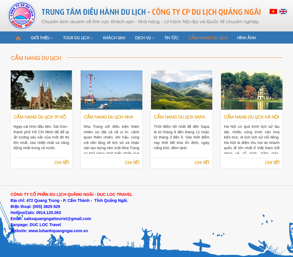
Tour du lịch (78, 37)
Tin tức (172, 37)
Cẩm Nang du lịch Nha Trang (108, 121)
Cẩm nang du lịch (208, 37)
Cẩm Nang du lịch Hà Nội (251, 116)
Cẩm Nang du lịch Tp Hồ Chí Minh (40, 121)
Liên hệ (37, 49)
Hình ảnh (246, 37)
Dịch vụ (145, 37)
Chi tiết (61, 162)
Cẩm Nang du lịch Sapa (179, 116)
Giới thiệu (42, 37)
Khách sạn (114, 37)
